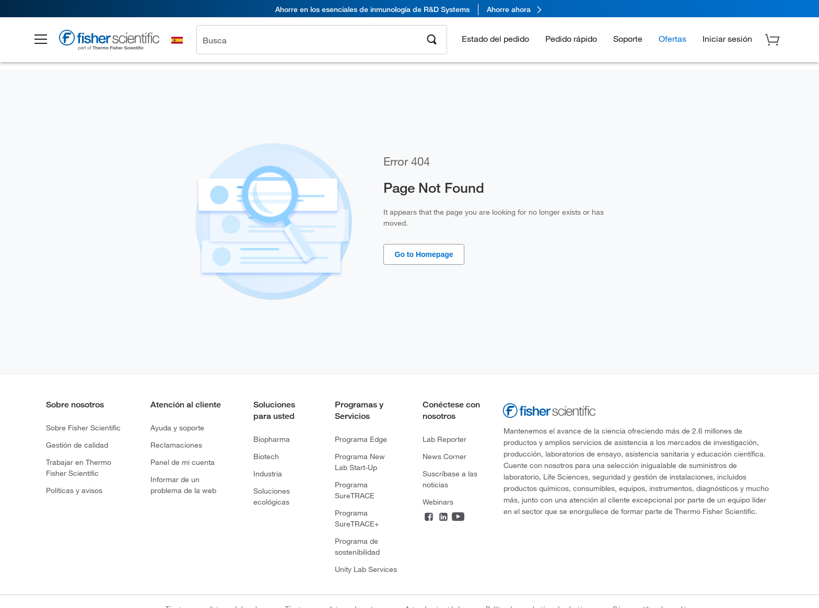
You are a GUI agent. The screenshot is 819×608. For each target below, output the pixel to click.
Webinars (438, 501)
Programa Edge (361, 439)
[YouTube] (458, 517)
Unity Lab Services (366, 569)
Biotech (266, 456)
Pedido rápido (571, 39)
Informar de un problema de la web (183, 485)
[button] (47, 40)
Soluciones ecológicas (271, 496)
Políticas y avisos (74, 490)
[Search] (432, 39)
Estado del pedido (495, 39)
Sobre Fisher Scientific (83, 427)
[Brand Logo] (116, 43)
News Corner (444, 456)
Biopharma (271, 439)
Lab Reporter (444, 439)
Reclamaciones (176, 444)
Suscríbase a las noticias (450, 479)
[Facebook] (429, 517)
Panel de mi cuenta (182, 462)
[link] (409, 9)
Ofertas (672, 39)
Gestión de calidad (77, 444)
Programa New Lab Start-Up (360, 462)
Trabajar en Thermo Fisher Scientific (78, 467)
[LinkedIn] (443, 517)
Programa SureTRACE (355, 490)
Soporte (627, 39)
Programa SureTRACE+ (357, 518)
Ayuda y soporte (177, 427)
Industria (267, 473)
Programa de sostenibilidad (357, 546)
